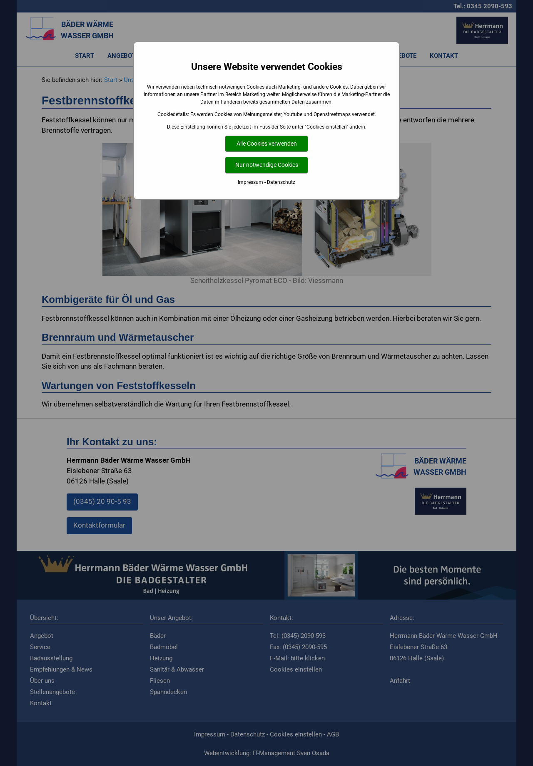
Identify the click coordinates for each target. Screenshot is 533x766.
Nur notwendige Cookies (266, 165)
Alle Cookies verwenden (267, 143)
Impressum (250, 182)
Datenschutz (281, 182)
